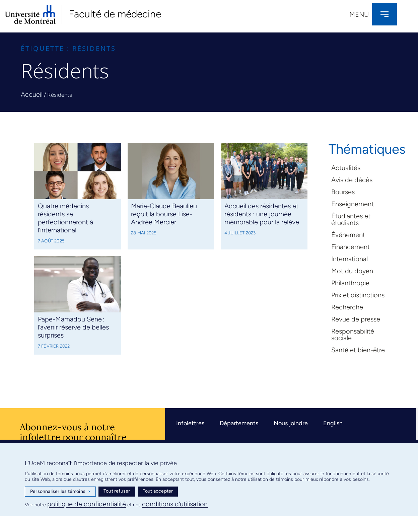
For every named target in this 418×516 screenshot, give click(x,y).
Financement (350, 247)
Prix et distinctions (358, 295)
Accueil (32, 94)
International (349, 259)
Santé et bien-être (358, 350)
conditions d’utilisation (175, 504)
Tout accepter (158, 491)
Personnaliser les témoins (60, 492)
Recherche (347, 307)
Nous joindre (291, 423)
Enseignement (352, 204)
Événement (348, 235)
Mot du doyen (352, 271)
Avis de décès (351, 180)
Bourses (343, 192)
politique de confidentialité (86, 504)
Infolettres (190, 423)
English (333, 423)
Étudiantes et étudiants (350, 219)
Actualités (345, 168)
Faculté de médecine (115, 14)
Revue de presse (355, 319)
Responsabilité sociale (352, 334)
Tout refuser (116, 491)
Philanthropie (350, 283)
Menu (359, 14)
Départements (239, 423)
